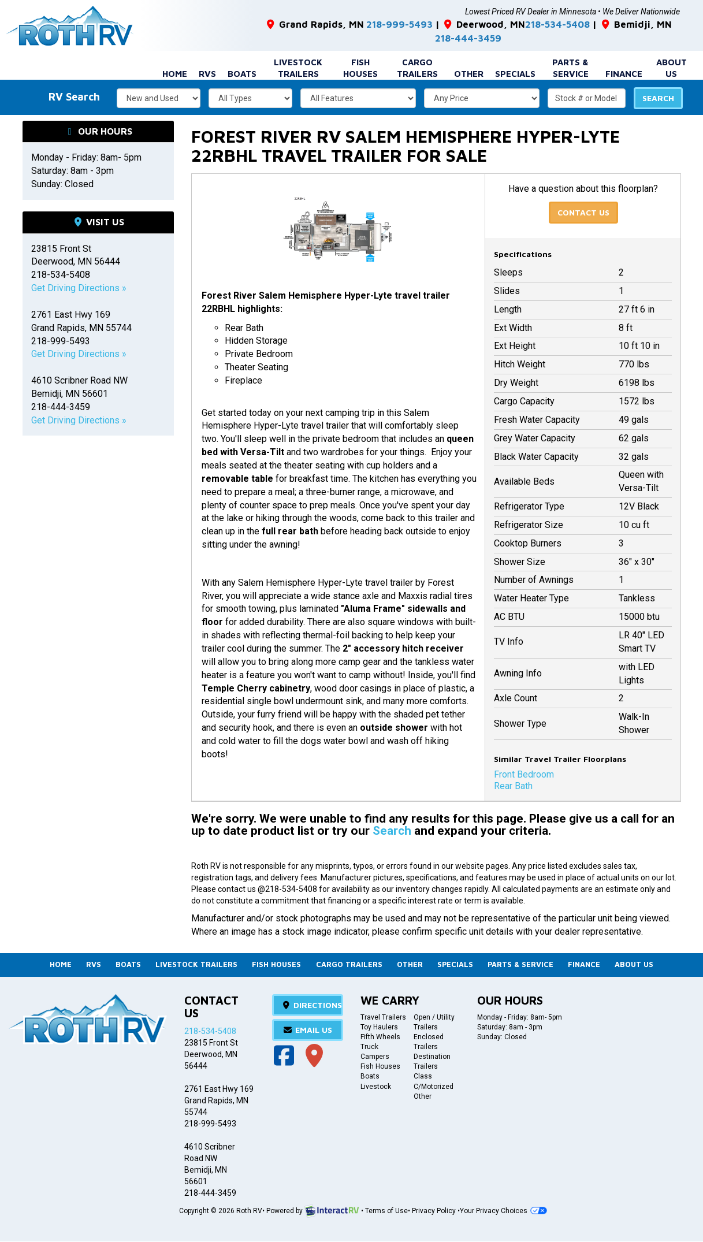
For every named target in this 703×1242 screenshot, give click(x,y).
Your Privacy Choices (503, 1211)
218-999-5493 (390, 23)
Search (658, 97)
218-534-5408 (543, 23)
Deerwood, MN (471, 23)
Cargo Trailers (417, 66)
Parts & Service (570, 66)
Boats (242, 72)
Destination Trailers (432, 1062)
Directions (311, 1005)
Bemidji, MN (618, 23)
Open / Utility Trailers (434, 1022)
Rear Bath (513, 784)
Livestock (375, 1087)
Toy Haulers (379, 1027)
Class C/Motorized (433, 1082)
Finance (623, 72)
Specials (515, 72)
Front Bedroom (524, 773)
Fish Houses (360, 66)
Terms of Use (386, 1211)
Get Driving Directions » (79, 286)
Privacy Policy (434, 1211)
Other (468, 72)
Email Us (308, 1030)
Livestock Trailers (298, 66)
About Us (671, 66)
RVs (207, 72)
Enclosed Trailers (429, 1042)
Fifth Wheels (380, 1037)
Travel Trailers (383, 1017)
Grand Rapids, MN (309, 23)
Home (174, 72)
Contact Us (583, 211)
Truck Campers (374, 1052)
